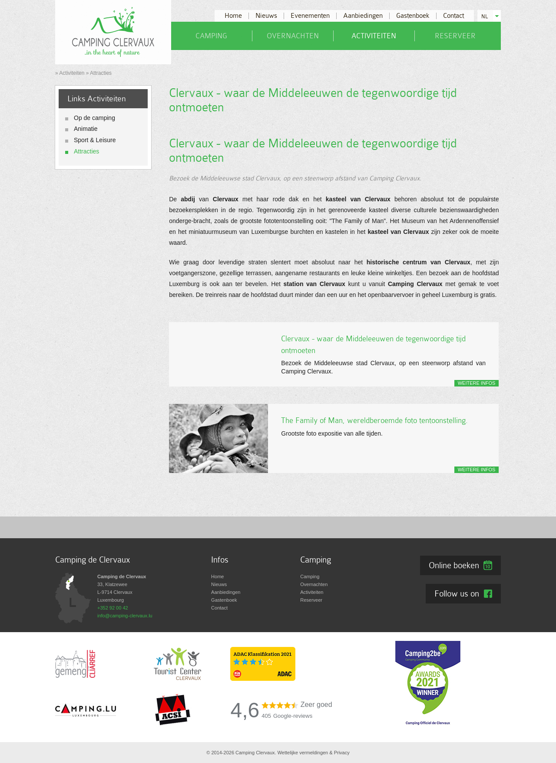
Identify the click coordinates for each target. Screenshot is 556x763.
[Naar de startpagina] (113, 31)
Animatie (85, 128)
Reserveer (455, 36)
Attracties (86, 151)
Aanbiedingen (363, 16)
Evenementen (310, 16)
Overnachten (293, 36)
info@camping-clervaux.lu (124, 615)
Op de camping (94, 117)
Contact (453, 16)
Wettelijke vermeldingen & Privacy (314, 752)
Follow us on (456, 593)
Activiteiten (373, 36)
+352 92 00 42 (112, 607)
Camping (211, 36)
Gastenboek (413, 16)
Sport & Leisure (95, 140)
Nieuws (266, 16)
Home (233, 16)
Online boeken (454, 565)
